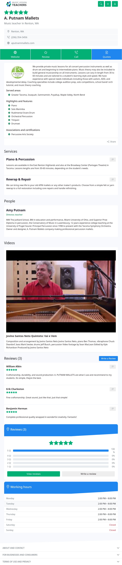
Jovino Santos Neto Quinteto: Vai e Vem (31, 336)
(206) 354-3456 (19, 37)
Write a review (88, 473)
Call (76, 54)
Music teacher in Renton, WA (21, 23)
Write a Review (108, 358)
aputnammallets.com (23, 43)
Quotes (107, 54)
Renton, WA (17, 31)
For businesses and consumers (20, 554)
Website (15, 54)
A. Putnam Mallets (21, 18)
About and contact (13, 548)
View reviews (33, 473)
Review (46, 54)
